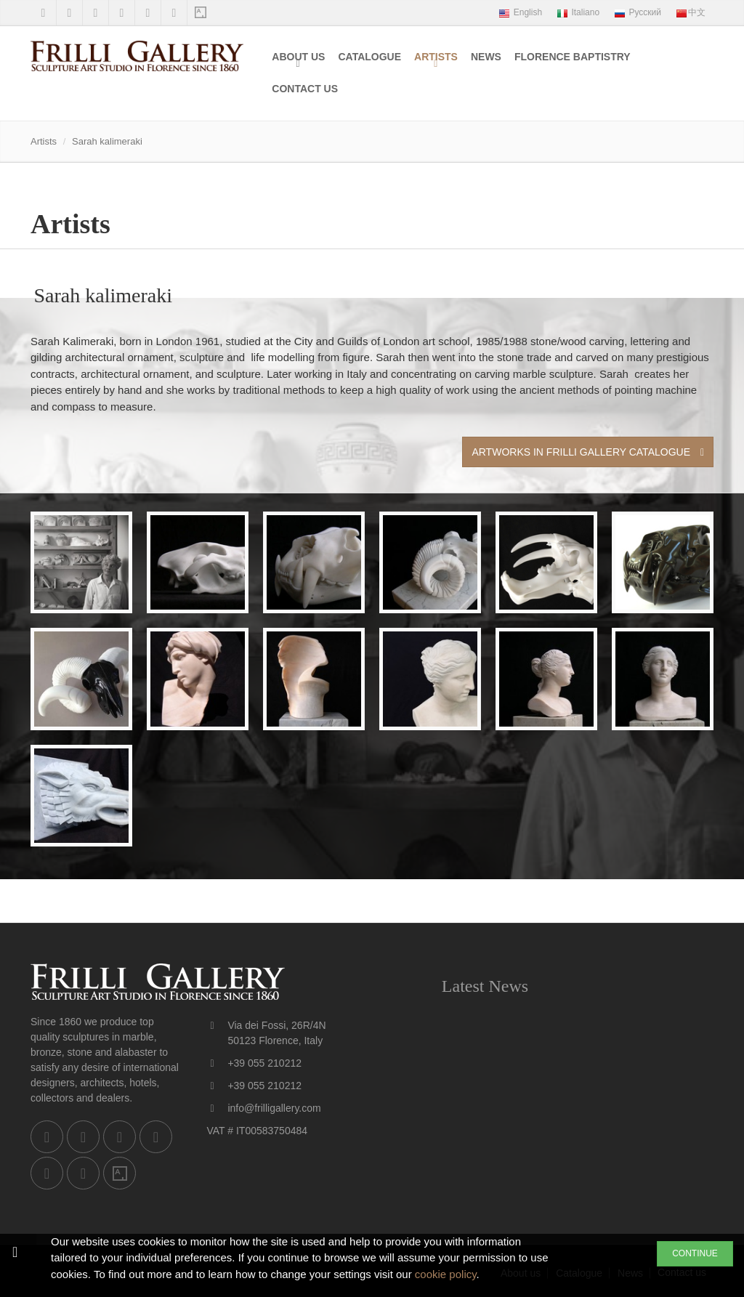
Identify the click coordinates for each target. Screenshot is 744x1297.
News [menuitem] (486, 56)
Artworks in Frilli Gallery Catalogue (588, 452)
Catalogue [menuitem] (369, 56)
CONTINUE (695, 1253)
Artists (436, 56)
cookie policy (446, 1274)
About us (298, 56)
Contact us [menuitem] (305, 88)
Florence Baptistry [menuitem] (572, 56)
